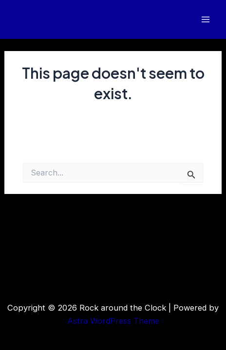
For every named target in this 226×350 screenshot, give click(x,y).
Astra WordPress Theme (113, 321)
